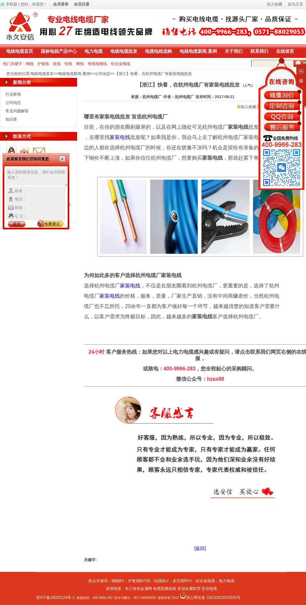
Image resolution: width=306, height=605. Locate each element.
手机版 (11, 4)
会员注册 (81, 4)
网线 (80, 63)
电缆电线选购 (158, 51)
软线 (57, 63)
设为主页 (295, 4)
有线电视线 (97, 63)
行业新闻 (13, 94)
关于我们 (234, 51)
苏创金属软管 (189, 588)
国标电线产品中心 (59, 51)
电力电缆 (94, 51)
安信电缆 (209, 588)
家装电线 (120, 137)
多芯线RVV (182, 581)
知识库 (11, 119)
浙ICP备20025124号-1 (55, 597)
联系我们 (259, 51)
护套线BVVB (139, 581)
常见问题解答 (17, 111)
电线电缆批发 (123, 51)
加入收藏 (246, 107)
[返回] (200, 548)
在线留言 (285, 51)
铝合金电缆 (120, 63)
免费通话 (52, 224)
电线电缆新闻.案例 (198, 51)
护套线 (43, 63)
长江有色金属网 (138, 588)
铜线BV (118, 581)
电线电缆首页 (19, 51)
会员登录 (60, 4)
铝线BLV (161, 581)
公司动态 (102, 73)
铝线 (68, 63)
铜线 (30, 63)
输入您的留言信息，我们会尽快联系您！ (37, 177)
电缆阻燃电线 (164, 588)
